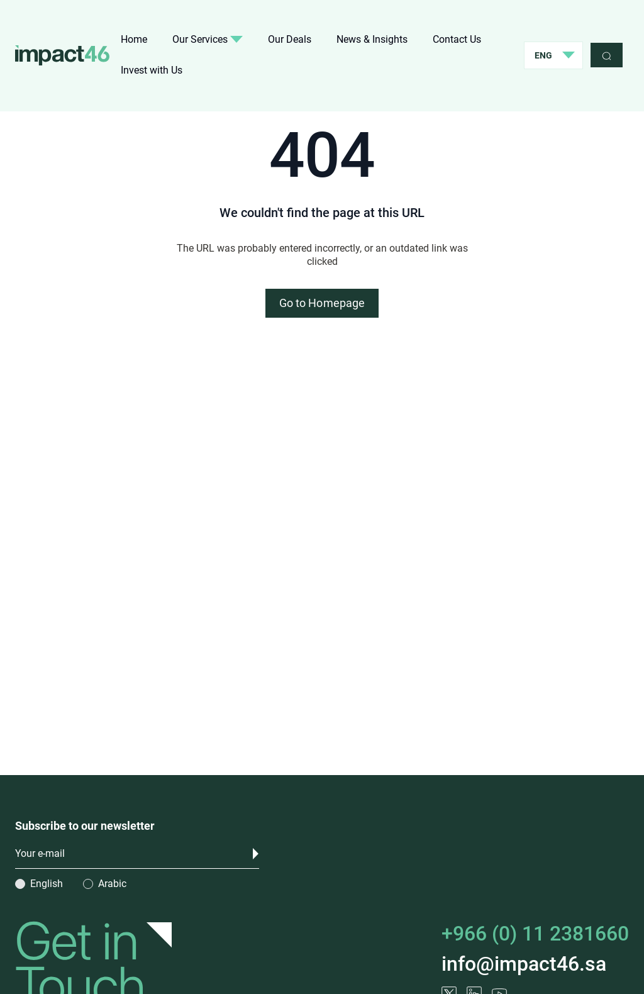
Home (134, 39)
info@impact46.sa (523, 964)
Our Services (207, 39)
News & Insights (372, 39)
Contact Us (457, 39)
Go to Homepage (322, 303)
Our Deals (289, 39)
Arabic (112, 884)
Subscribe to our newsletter (85, 825)
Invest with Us (151, 70)
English (46, 884)
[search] (607, 55)
